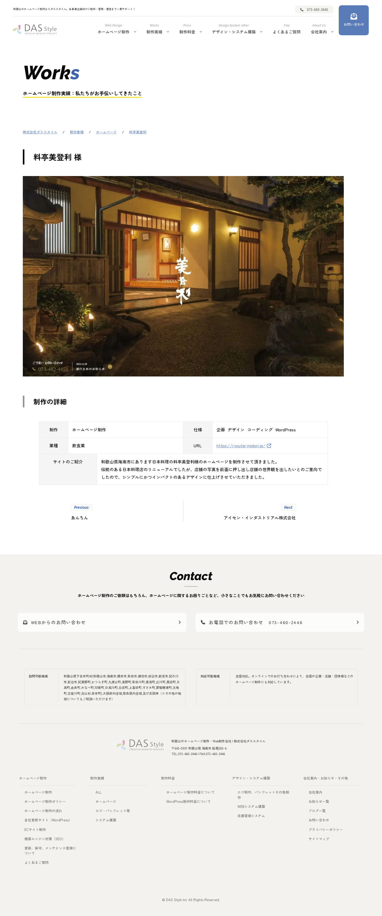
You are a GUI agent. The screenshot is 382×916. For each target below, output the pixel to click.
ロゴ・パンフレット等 (113, 812)
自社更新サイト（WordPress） (48, 821)
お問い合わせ (319, 821)
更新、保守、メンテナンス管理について (50, 852)
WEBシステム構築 (251, 808)
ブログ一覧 (317, 812)
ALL (99, 793)
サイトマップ (319, 840)
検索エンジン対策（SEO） (45, 840)
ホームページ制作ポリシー (45, 803)
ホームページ (106, 803)
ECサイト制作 (35, 831)
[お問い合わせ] (354, 20)
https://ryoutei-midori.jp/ (241, 445)
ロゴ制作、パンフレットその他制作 (263, 796)
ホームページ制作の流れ (43, 812)
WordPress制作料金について (188, 803)
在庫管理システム (251, 817)
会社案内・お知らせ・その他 (325, 779)
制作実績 (154, 28)
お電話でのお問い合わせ (258, 622)
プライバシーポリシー (326, 831)
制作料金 (187, 28)
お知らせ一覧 (319, 803)
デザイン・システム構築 (234, 28)
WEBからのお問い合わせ (56, 622)
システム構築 (106, 821)
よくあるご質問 (287, 28)
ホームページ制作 (113, 28)
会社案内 (319, 28)
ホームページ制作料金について (190, 793)
